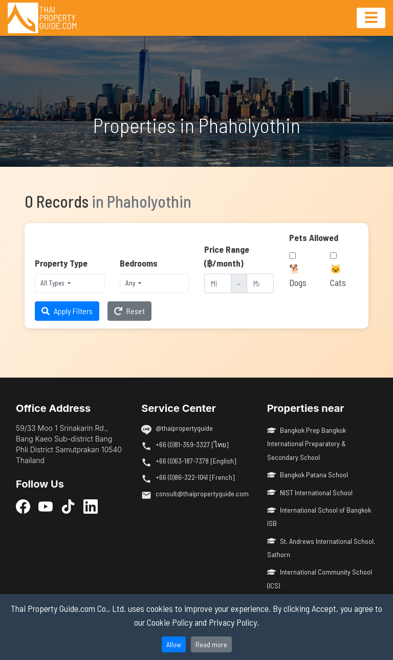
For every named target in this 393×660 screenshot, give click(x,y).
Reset (129, 311)
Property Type (61, 263)
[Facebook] (23, 506)
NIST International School (310, 492)
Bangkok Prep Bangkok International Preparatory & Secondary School (306, 443)
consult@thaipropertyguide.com (202, 493)
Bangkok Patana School (307, 474)
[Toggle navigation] (371, 18)
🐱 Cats (338, 275)
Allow (173, 644)
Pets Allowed (313, 237)
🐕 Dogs (298, 275)
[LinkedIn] (90, 506)
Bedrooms (139, 263)
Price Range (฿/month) (226, 256)
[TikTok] (68, 506)
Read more (211, 644)
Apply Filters (67, 311)
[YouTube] (45, 506)
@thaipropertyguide (184, 428)
